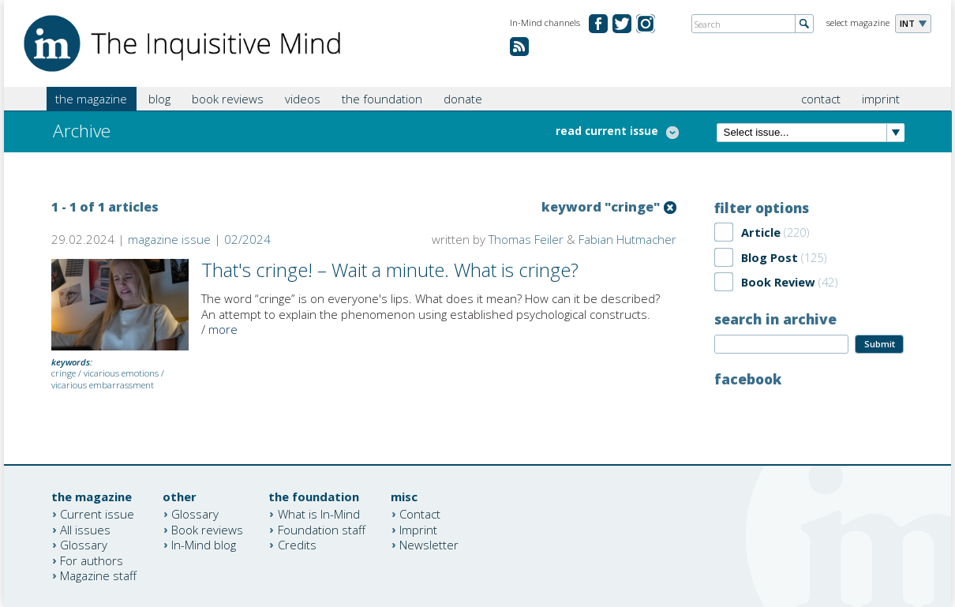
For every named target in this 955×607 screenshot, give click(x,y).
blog (159, 99)
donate (463, 99)
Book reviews (207, 529)
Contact (419, 514)
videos (302, 99)
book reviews (228, 99)
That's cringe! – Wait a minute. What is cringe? (390, 270)
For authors (91, 560)
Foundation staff (321, 529)
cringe (63, 373)
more (223, 329)
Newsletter (429, 545)
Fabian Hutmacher (627, 239)
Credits (297, 545)
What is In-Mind (319, 514)
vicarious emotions (121, 373)
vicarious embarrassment (102, 385)
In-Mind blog (203, 545)
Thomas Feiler (526, 239)
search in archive (775, 318)
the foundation (382, 99)
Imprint (418, 529)
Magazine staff (98, 575)
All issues (85, 529)
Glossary (83, 545)
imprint (881, 99)
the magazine (91, 99)
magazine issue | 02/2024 (199, 239)
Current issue (97, 514)
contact (821, 99)
